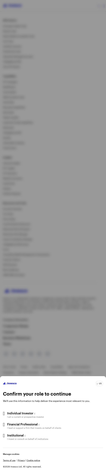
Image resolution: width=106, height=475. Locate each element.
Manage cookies (11, 454)
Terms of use (9, 460)
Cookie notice (33, 460)
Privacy (21, 460)
